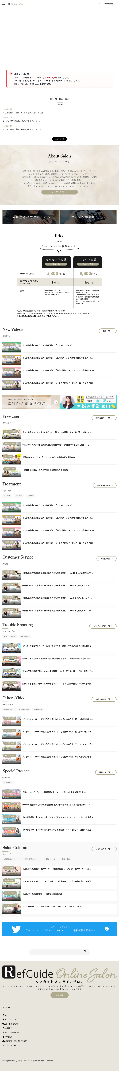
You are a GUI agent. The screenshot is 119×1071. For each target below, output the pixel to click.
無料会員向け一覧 (103, 419)
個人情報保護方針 (11, 1032)
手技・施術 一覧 (103, 486)
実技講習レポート (32, 860)
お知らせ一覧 (59, 139)
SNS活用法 (24, 710)
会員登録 (109, 4)
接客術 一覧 (105, 559)
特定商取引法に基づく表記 (14, 1041)
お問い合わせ (9, 1045)
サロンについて (10, 1019)
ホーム (6, 1015)
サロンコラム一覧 (103, 850)
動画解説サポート (12, 860)
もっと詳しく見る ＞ (59, 193)
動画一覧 (106, 332)
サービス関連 (10, 637)
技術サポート (50, 860)
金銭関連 (25, 637)
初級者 (7, 496)
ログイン (102, 4)
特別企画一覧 (104, 773)
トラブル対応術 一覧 (101, 627)
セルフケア (9, 710)
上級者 (31, 496)
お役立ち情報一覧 (103, 700)
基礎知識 (38, 710)
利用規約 (7, 1037)
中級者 (19, 496)
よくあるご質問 (10, 1024)
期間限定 (8, 783)
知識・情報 (66, 860)
